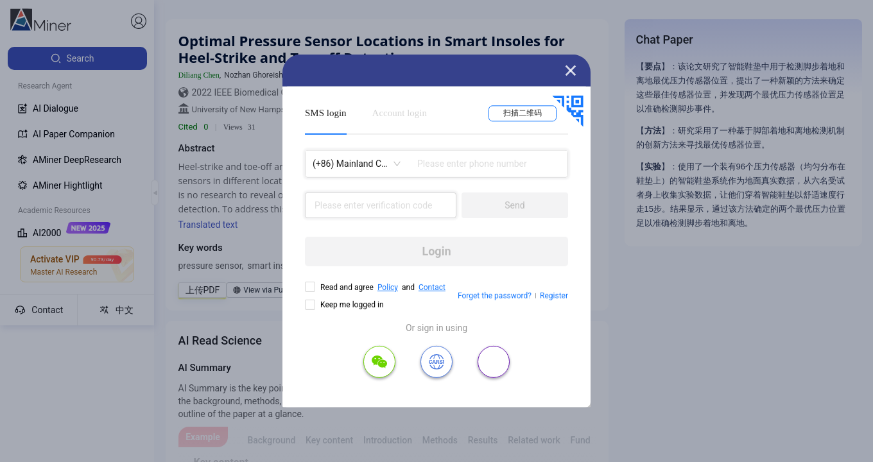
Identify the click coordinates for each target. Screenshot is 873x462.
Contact (432, 287)
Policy (387, 287)
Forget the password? (495, 295)
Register (554, 295)
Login (436, 251)
